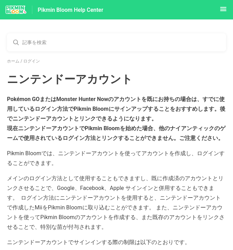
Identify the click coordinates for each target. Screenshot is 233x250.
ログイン (31, 61)
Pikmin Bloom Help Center (70, 10)
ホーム (13, 61)
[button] (223, 11)
